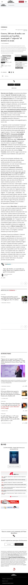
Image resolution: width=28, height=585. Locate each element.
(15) (26, 386)
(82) (26, 423)
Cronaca (4, 27)
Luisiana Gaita (4, 398)
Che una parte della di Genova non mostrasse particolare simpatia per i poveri (12, 135)
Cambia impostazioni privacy (8, 583)
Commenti (4, 72)
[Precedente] (21, 283)
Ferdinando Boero (8, 274)
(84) (26, 398)
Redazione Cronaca (5, 302)
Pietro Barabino (5, 43)
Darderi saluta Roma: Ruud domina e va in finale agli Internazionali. (10, 404)
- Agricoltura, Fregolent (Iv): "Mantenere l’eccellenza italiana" (12, 482)
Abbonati (21, 1)
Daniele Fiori (4, 410)
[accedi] (26, 2)
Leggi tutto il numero (14, 466)
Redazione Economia (6, 423)
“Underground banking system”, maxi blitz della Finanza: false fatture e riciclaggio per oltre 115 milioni (10, 298)
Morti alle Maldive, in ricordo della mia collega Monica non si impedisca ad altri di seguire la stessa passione (14, 270)
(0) (4, 277)
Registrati (19, 544)
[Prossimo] (25, 283)
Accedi (9, 544)
